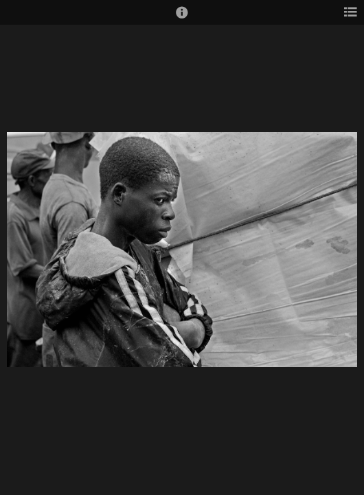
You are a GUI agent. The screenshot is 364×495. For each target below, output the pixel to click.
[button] (182, 18)
